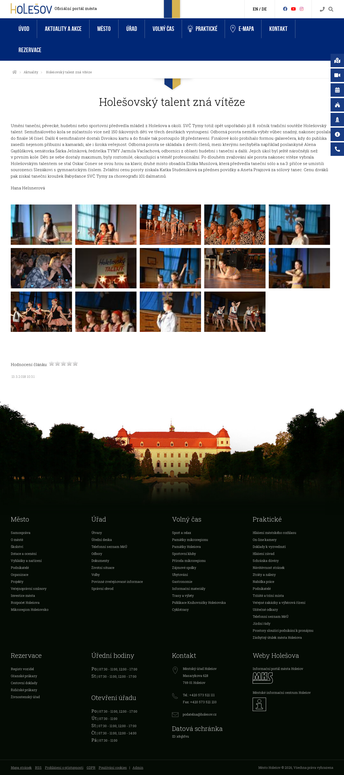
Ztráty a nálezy (264, 574)
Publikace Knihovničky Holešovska (199, 602)
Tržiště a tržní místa (268, 595)
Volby (95, 574)
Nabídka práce (263, 581)
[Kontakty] (322, 9)
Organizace (19, 574)
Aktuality (31, 72)
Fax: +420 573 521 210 (200, 702)
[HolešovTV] (293, 9)
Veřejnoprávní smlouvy (28, 588)
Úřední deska (101, 539)
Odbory (96, 553)
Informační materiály (188, 588)
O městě (17, 539)
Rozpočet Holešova (25, 602)
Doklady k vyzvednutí (269, 546)
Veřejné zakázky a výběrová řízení (279, 602)
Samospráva (20, 532)
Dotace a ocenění (24, 553)
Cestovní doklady (24, 683)
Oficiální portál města (76, 8)
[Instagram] (301, 9)
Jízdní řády (261, 623)
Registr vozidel (22, 669)
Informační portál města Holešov (278, 668)
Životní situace (102, 567)
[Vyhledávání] (330, 9)
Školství (17, 546)
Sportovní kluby (184, 553)
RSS (38, 767)
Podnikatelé (20, 567)
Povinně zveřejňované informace (117, 581)
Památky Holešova (186, 546)
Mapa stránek (21, 767)
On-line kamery (265, 539)
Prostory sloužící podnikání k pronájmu (283, 630)
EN (255, 9)
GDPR (91, 767)
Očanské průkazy (24, 676)
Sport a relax (181, 532)
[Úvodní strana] (14, 72)
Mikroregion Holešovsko (29, 609)
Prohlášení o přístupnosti (64, 767)
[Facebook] (285, 9)
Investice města (23, 595)
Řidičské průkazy (24, 690)
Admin (137, 767)
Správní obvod (102, 588)
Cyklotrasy (180, 609)
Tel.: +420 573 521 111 (199, 695)
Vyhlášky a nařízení (26, 560)
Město (104, 29)
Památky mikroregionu (190, 539)
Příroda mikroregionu (189, 560)
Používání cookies (113, 767)
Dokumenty (100, 560)
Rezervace (30, 50)
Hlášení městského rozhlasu (274, 532)
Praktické (202, 29)
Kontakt (278, 29)
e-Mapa (242, 29)
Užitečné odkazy (265, 609)
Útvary (96, 532)
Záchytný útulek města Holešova (277, 637)
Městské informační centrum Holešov (282, 692)
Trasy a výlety (183, 595)
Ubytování (180, 574)
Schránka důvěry (266, 560)
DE (264, 9)
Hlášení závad (263, 553)
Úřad (131, 29)
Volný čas (163, 29)
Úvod (24, 29)
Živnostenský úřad (25, 697)
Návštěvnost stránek (269, 567)
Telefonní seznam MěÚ (109, 546)
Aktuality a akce (63, 29)
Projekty (17, 581)
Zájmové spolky (184, 567)
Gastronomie (182, 581)
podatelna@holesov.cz (200, 714)
